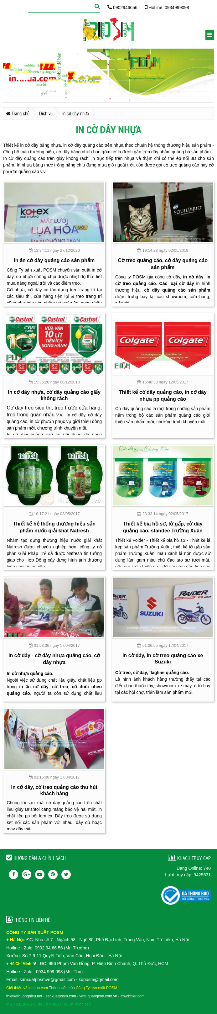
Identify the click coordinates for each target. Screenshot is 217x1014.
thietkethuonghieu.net (24, 996)
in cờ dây (193, 276)
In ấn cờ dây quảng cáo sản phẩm (54, 260)
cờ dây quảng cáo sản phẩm (177, 290)
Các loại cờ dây (176, 283)
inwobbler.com (133, 996)
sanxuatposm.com (60, 996)
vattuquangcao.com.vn (98, 996)
